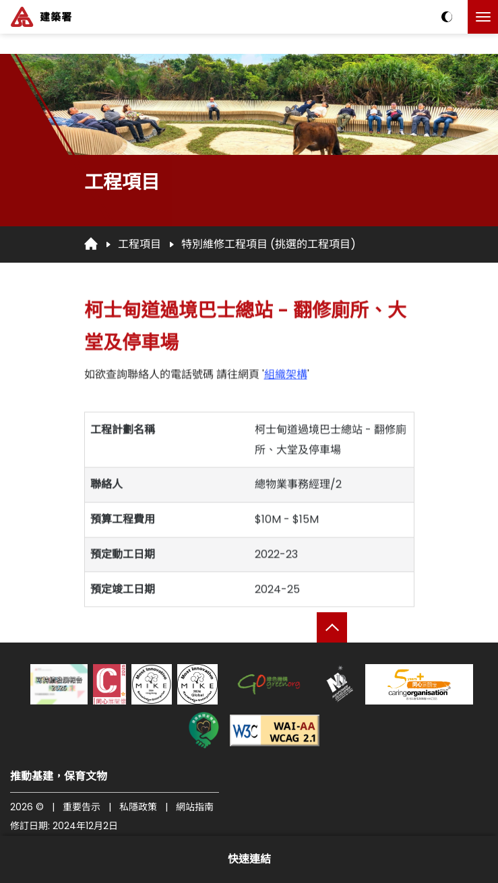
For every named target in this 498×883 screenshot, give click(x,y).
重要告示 (81, 807)
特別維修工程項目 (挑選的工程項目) (268, 244)
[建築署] (41, 17)
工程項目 (139, 244)
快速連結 (249, 859)
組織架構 (285, 381)
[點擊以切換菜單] (483, 17)
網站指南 (195, 807)
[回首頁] (91, 244)
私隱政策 (138, 807)
